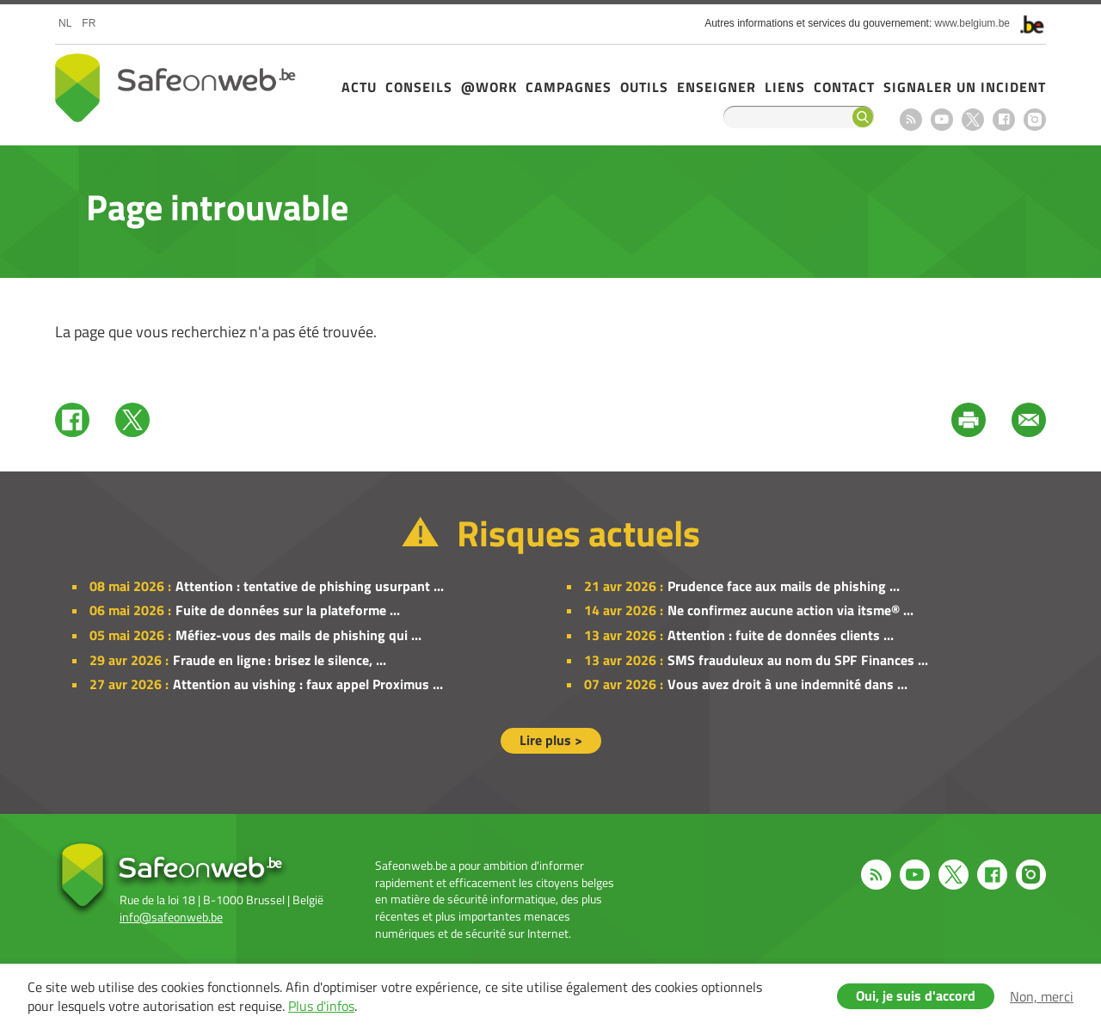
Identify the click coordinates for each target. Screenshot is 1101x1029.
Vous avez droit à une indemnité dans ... (787, 684)
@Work (489, 86)
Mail (1029, 420)
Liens (785, 86)
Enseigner (716, 86)
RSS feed (911, 119)
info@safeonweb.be (171, 917)
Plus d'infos (321, 1005)
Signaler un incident (964, 86)
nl (64, 23)
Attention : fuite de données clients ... (780, 634)
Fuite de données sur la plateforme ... (287, 610)
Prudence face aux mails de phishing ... (783, 585)
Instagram (1035, 119)
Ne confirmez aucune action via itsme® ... (790, 610)
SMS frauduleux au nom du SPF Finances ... (797, 659)
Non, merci (1041, 996)
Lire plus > (551, 740)
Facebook (1004, 119)
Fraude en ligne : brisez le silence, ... (279, 659)
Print (968, 420)
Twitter (132, 420)
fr (88, 23)
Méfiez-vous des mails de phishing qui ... (298, 634)
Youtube (942, 119)
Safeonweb (175, 87)
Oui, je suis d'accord (915, 995)
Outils (644, 86)
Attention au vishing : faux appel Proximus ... (308, 684)
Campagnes (569, 86)
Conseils (418, 86)
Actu (359, 86)
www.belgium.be (972, 23)
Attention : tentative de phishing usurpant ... (309, 585)
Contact (844, 86)
